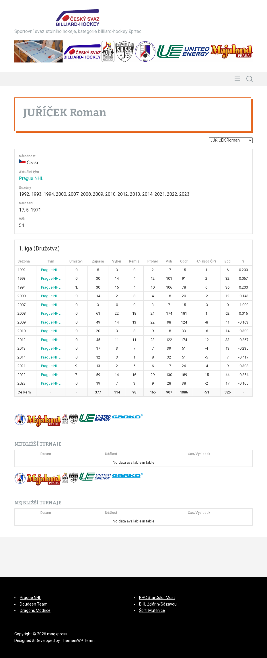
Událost (111, 454)
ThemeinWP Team (78, 640)
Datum (45, 454)
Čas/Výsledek (199, 454)
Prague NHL (31, 178)
